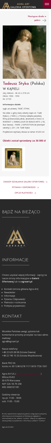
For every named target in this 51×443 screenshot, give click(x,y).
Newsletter (9, 292)
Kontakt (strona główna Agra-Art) (21, 289)
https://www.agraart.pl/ (28, 373)
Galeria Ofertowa (23, 7)
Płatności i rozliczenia (15, 302)
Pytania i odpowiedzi (25, 187)
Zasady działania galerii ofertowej (25, 182)
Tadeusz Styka (16, 84)
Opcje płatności (25, 193)
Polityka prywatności (14, 305)
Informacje (9, 295)
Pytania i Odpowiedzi (14, 299)
